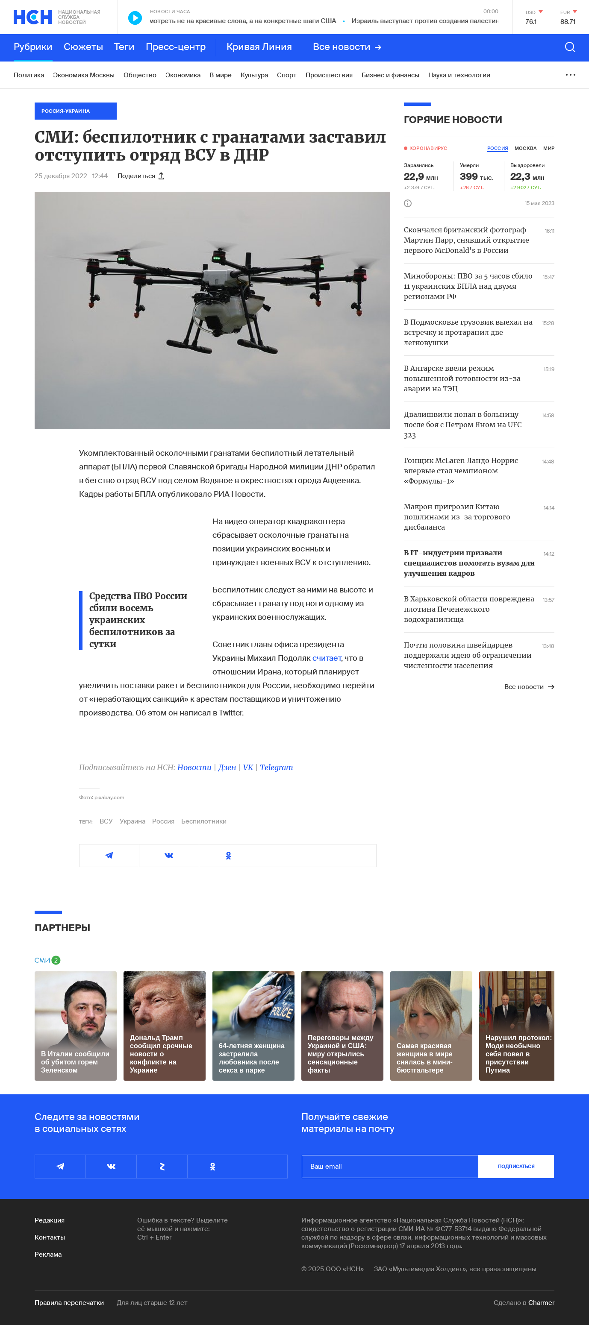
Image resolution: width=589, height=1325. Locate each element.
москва (526, 148)
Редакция (50, 1220)
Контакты (50, 1237)
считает (326, 658)
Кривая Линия (259, 47)
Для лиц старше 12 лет (152, 1303)
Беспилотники (204, 821)
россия (497, 148)
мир (548, 148)
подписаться (516, 1167)
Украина (132, 821)
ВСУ (106, 821)
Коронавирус (428, 148)
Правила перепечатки (69, 1303)
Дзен (227, 767)
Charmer (541, 1303)
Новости (194, 767)
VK (248, 767)
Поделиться (141, 176)
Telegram (276, 767)
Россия (163, 821)
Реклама (48, 1254)
